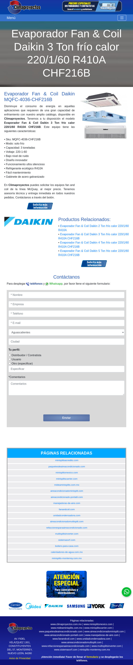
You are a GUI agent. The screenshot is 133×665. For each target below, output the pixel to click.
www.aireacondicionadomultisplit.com (81, 642)
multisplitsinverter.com (66, 533)
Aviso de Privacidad (19, 658)
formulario (92, 656)
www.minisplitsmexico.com (98, 624)
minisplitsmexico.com (67, 472)
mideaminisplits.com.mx (66, 485)
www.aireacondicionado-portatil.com (63, 635)
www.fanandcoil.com (63, 638)
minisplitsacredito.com (66, 460)
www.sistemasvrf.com (65, 649)
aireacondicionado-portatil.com (67, 497)
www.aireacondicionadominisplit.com (104, 631)
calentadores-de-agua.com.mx (67, 552)
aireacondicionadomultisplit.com (66, 521)
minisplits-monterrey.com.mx (67, 558)
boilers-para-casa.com (66, 546)
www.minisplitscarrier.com (98, 627)
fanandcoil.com (67, 509)
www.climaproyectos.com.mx (66, 624)
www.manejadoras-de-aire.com (102, 635)
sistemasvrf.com (66, 540)
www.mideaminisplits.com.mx (66, 627)
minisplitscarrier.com (66, 478)
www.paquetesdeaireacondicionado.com (60, 631)
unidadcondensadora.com (66, 515)
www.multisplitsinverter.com (106, 646)
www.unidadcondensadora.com (93, 638)
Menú (11, 18)
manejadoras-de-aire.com (66, 503)
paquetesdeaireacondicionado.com (66, 466)
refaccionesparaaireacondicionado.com (66, 527)
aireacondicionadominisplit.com (66, 491)
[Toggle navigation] (122, 18)
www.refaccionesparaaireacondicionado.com (66, 646)
